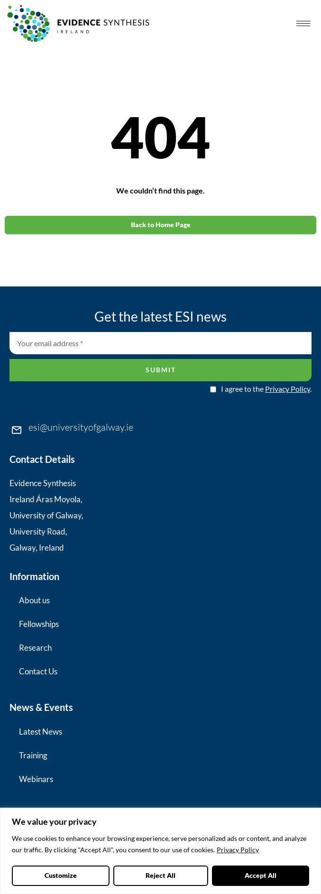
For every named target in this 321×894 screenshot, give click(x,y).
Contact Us (38, 671)
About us (34, 600)
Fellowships (39, 624)
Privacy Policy (238, 850)
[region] (160, 851)
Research (35, 648)
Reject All (161, 875)
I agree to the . (266, 389)
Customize (61, 875)
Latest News (40, 732)
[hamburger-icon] (303, 23)
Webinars (36, 779)
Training (33, 755)
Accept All (260, 875)
